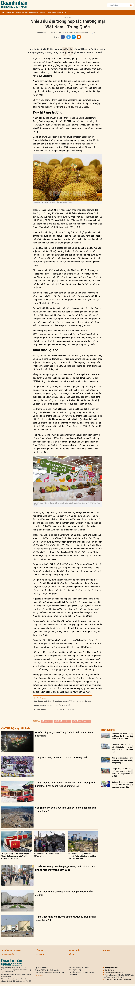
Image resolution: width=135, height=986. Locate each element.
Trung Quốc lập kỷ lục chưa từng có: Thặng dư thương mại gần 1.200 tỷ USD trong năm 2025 (15, 856)
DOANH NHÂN (33, 12)
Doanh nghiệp (51, 12)
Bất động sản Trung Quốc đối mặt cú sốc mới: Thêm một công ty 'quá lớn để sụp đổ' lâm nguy (82, 856)
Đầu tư (67, 12)
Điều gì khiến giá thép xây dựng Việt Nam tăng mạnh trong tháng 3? (122, 760)
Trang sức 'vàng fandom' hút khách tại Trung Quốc (61, 757)
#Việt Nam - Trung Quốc (81, 721)
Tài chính (60, 12)
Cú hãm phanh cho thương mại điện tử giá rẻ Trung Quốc (56, 709)
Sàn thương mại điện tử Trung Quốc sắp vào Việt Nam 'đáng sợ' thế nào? (63, 701)
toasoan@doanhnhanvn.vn (113, 972)
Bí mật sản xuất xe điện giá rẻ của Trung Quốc (52, 705)
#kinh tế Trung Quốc (62, 721)
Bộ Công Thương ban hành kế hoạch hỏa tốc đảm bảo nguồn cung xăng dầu (122, 784)
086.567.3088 (108, 970)
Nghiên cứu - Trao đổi (13, 12)
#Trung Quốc (46, 721)
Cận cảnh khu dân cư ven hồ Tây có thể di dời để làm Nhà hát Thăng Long (122, 736)
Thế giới (42, 12)
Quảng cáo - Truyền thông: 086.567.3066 (117, 980)
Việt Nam (25, 12)
